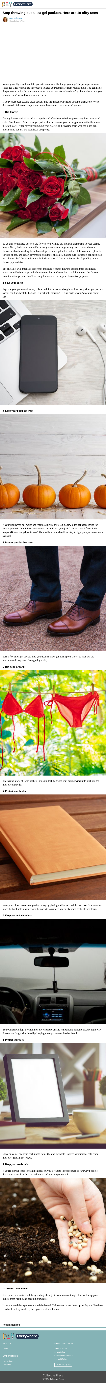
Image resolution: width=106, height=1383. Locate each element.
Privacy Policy (59, 1352)
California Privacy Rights (63, 1356)
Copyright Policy (60, 1359)
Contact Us (7, 1365)
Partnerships (8, 1361)
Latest (5, 1349)
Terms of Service (60, 1349)
